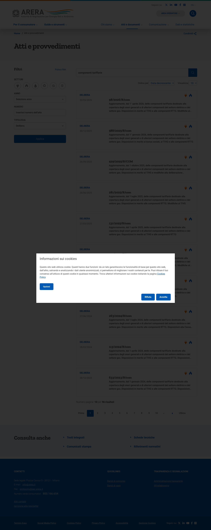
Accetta (163, 297)
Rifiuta (148, 297)
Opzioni (46, 286)
